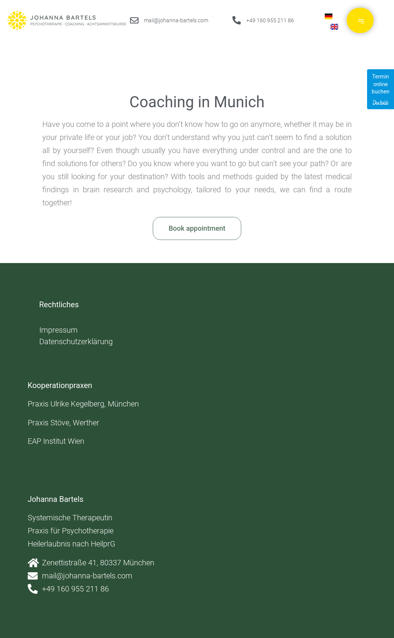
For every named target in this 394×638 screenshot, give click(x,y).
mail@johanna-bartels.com (176, 20)
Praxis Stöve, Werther (63, 422)
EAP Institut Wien (56, 441)
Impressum (58, 330)
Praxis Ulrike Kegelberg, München (83, 403)
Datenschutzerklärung (76, 341)
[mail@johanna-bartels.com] (134, 20)
